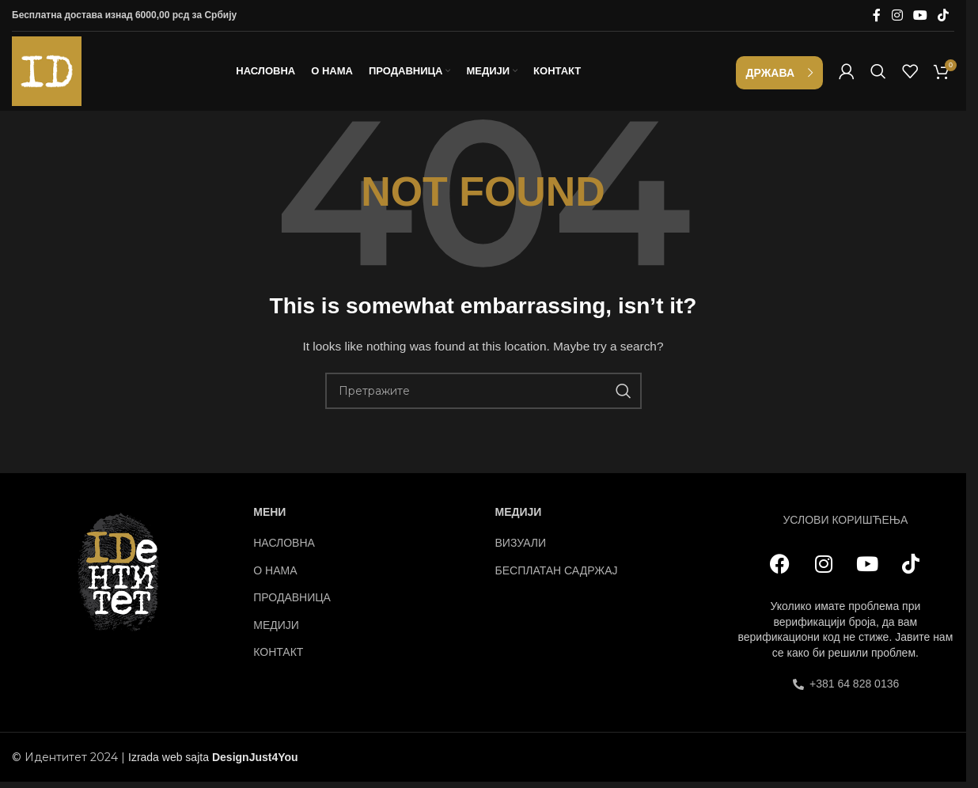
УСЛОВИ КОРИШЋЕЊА (845, 523)
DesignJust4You (255, 762)
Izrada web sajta (168, 762)
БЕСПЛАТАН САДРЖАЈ (556, 574)
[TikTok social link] (943, 15)
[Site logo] (47, 72)
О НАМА (275, 574)
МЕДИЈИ (276, 629)
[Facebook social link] (876, 15)
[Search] (878, 73)
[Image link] (121, 575)
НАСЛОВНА (284, 547)
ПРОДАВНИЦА (292, 602)
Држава (770, 75)
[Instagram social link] (897, 15)
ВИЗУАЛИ (521, 547)
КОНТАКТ (278, 656)
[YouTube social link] (920, 15)
